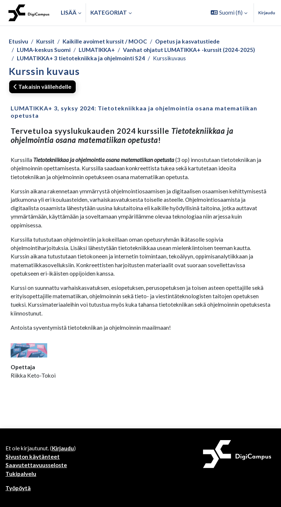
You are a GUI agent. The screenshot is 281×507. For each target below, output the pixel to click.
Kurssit (45, 41)
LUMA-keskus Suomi (44, 49)
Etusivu (18, 41)
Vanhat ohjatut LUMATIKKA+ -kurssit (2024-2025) (189, 49)
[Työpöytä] (29, 13)
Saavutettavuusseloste (36, 465)
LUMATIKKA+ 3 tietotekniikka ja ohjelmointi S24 (81, 58)
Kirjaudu (266, 12)
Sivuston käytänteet (32, 456)
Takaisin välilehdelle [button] (42, 86)
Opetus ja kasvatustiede (187, 41)
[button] (229, 13)
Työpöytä (18, 488)
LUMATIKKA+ (97, 49)
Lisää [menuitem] (68, 12)
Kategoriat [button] (108, 12)
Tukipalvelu (20, 473)
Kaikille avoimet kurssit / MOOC (105, 41)
